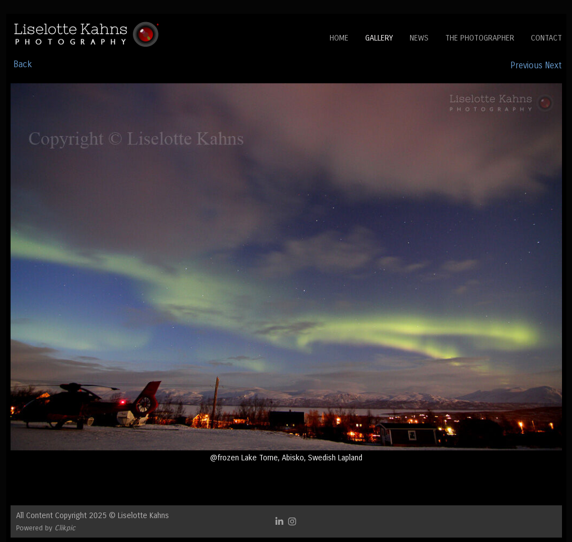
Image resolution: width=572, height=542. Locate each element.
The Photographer (479, 38)
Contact (546, 38)
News (419, 38)
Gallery (379, 38)
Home (339, 38)
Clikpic (65, 528)
